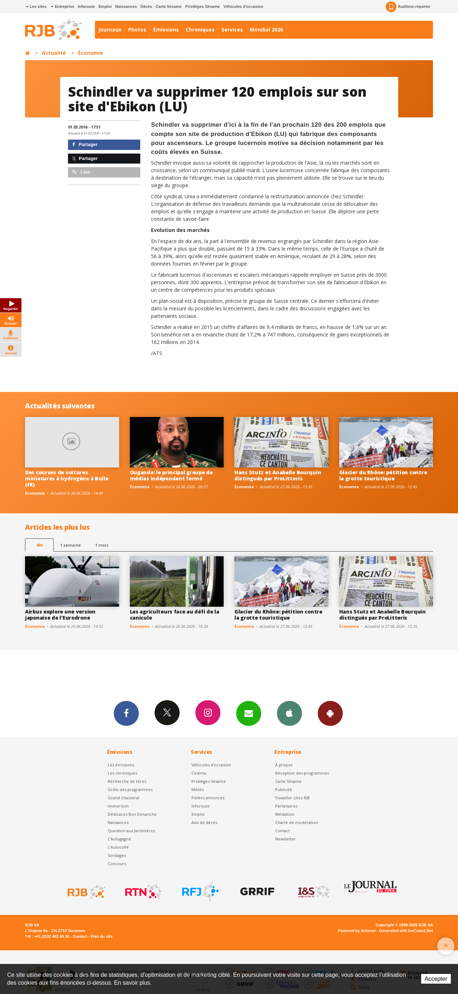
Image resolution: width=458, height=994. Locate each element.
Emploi (105, 6)
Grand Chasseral (123, 797)
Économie (90, 52)
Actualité (54, 52)
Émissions (166, 29)
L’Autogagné (119, 839)
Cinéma (198, 773)
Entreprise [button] (62, 6)
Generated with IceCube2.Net (406, 930)
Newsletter (285, 839)
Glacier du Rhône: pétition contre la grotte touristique (383, 475)
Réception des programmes (302, 773)
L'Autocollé (118, 847)
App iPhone (289, 713)
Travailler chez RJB (292, 797)
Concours (117, 863)
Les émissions (121, 764)
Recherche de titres (127, 781)
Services (232, 29)
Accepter (436, 979)
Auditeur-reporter (408, 6)
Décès (146, 6)
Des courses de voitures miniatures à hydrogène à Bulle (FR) (66, 478)
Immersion (118, 806)
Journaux (109, 29)
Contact (282, 830)
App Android (330, 713)
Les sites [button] (36, 6)
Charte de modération (296, 822)
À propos (283, 764)
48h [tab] (39, 545)
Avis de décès (204, 822)
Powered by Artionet (357, 930)
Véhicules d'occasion (243, 6)
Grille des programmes (130, 789)
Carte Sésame (169, 6)
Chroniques (200, 29)
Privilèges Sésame (202, 6)
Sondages (117, 855)
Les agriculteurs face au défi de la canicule (174, 614)
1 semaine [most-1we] (70, 545)
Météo (197, 789)
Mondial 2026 (266, 29)
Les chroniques (122, 773)
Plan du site (101, 936)
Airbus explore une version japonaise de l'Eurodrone (60, 614)
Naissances (126, 6)
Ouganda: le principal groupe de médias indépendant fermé (171, 475)
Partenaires (286, 806)
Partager (85, 144)
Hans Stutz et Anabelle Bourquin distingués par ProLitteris (277, 475)
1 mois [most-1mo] (101, 545)
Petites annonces (207, 797)
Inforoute (86, 6)
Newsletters (248, 713)
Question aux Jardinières (131, 830)
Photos (137, 29)
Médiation (284, 814)
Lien (81, 172)
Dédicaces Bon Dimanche (132, 814)
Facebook (126, 713)
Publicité (283, 789)
